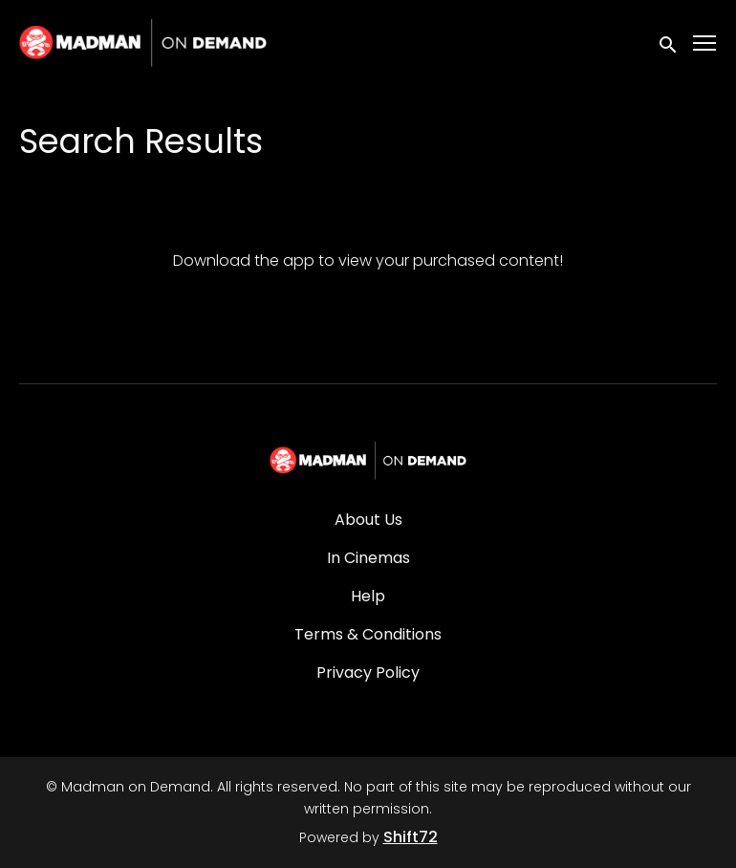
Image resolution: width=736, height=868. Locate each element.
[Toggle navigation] (705, 43)
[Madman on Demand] (368, 461)
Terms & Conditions (368, 634)
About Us (368, 520)
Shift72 (410, 837)
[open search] (669, 42)
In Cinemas (368, 558)
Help (368, 596)
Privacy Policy (368, 673)
